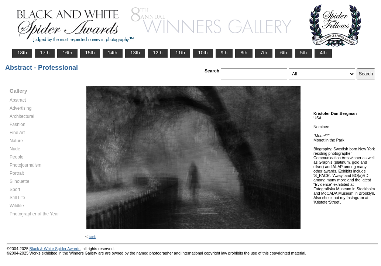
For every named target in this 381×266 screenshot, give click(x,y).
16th (67, 52)
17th (45, 52)
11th (180, 52)
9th (224, 52)
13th (135, 52)
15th (90, 52)
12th (158, 52)
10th (203, 52)
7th (263, 52)
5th (303, 52)
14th (112, 52)
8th (243, 52)
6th (283, 52)
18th (22, 52)
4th (323, 52)
